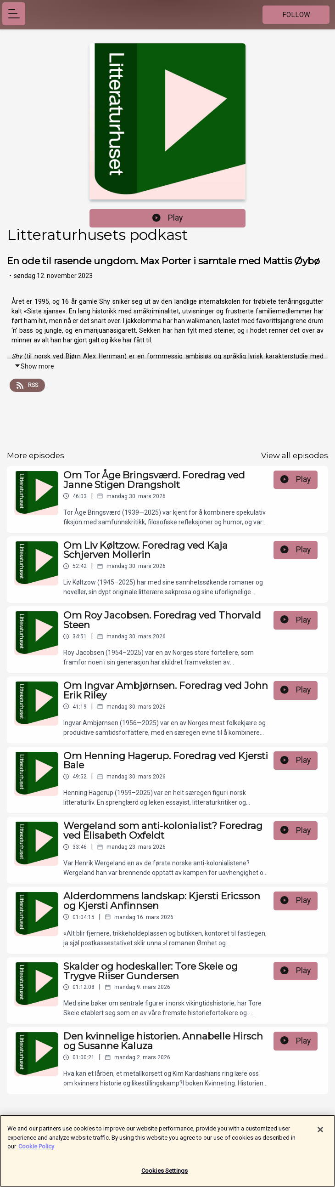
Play (167, 217)
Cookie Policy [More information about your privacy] (36, 1150)
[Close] (320, 1133)
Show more (34, 366)
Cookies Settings (164, 1174)
